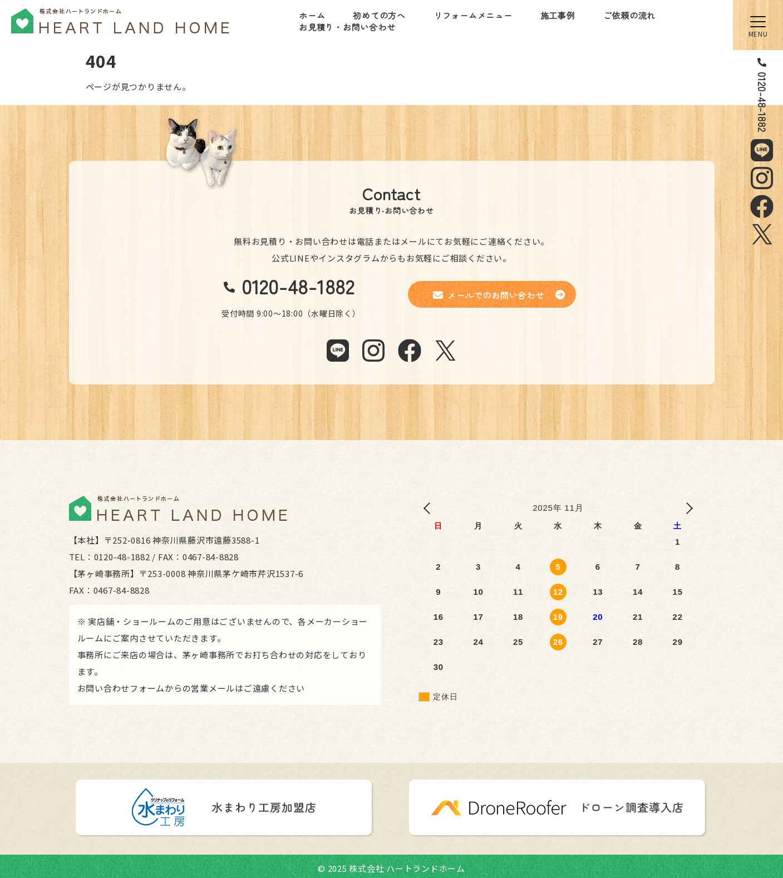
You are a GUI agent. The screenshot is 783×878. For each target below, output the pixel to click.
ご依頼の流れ (629, 15)
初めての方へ (379, 15)
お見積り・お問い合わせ (347, 27)
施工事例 (557, 15)
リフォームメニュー (473, 15)
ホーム (312, 15)
